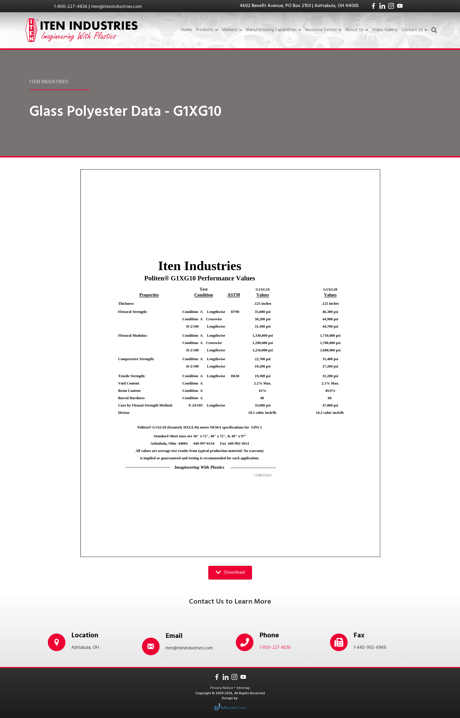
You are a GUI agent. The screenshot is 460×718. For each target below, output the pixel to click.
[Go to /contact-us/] (89, 642)
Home (186, 29)
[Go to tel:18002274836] (277, 642)
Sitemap (243, 688)
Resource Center (321, 30)
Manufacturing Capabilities (271, 30)
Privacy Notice (222, 688)
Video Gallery (384, 29)
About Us (354, 30)
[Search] (433, 30)
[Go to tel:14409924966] (371, 642)
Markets (230, 30)
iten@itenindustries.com (116, 7)
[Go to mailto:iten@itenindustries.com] (183, 642)
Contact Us (412, 30)
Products (205, 30)
